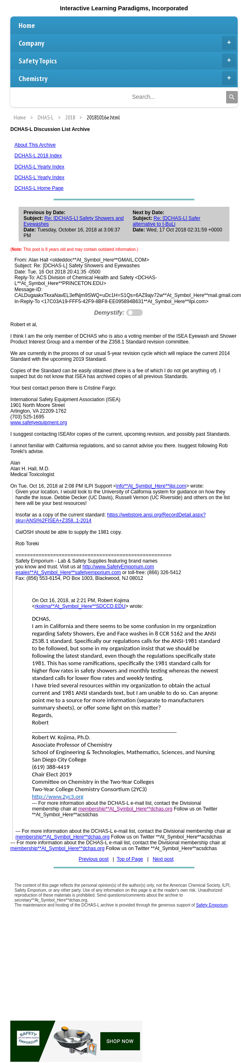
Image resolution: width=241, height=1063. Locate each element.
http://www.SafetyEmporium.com (118, 567)
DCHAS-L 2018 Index (38, 156)
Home (27, 25)
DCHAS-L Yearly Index (39, 167)
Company (127, 43)
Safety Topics (127, 61)
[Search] (232, 97)
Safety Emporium (212, 905)
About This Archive (35, 145)
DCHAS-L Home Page (39, 188)
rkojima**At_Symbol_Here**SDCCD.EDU (80, 606)
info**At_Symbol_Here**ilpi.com (151, 486)
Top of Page (130, 859)
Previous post (93, 859)
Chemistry (127, 78)
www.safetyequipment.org (38, 422)
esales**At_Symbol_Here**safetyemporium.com (67, 572)
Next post (163, 859)
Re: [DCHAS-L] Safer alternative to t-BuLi (166, 221)
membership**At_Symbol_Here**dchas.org (125, 809)
